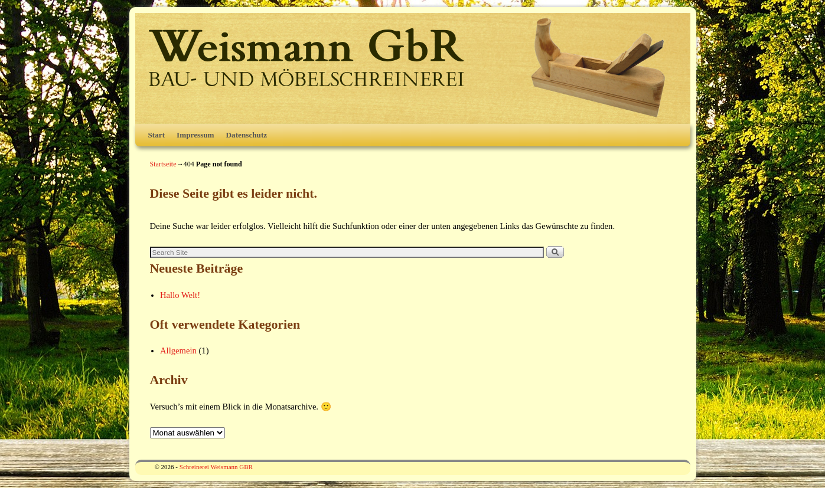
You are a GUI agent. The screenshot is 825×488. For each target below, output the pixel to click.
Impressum (195, 134)
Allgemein (178, 350)
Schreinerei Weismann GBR (216, 466)
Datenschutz (247, 134)
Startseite (163, 164)
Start (156, 134)
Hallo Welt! (180, 295)
